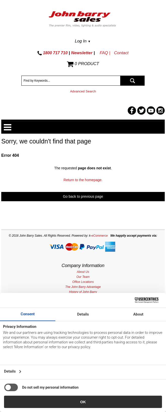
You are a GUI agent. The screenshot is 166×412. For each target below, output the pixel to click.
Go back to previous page (83, 196)
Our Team (83, 277)
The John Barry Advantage (83, 287)
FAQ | (105, 52)
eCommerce (100, 235)
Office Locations (83, 282)
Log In (83, 41)
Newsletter (82, 52)
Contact (121, 52)
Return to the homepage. (83, 180)
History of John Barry (83, 292)
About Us (83, 272)
